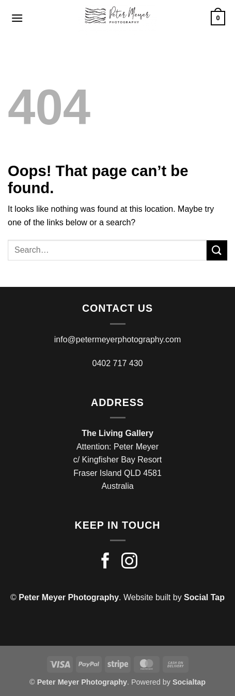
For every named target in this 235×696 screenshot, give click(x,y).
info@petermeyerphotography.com (117, 339)
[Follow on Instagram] (129, 562)
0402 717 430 (117, 363)
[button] (17, 18)
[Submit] (217, 250)
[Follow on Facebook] (106, 562)
